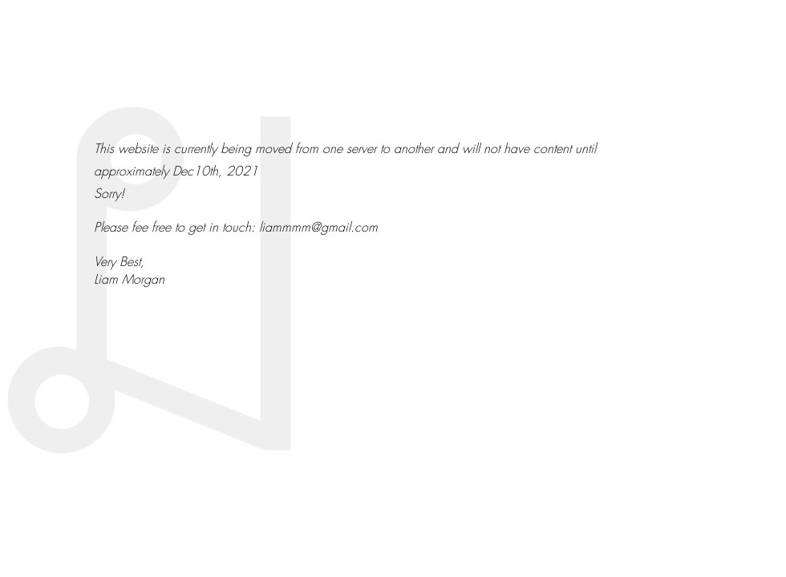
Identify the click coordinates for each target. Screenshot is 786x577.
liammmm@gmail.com (318, 227)
